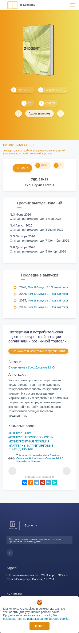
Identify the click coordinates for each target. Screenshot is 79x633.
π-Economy (27, 4)
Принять (39, 626)
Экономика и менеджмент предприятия (38, 351)
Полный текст (58, 287)
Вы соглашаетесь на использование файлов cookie (36, 617)
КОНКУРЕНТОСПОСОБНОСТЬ (31, 437)
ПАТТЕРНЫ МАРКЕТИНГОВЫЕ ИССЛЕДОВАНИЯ (31, 447)
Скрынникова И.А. (21, 367)
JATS (22, 168)
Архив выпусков (40, 113)
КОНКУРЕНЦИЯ (21, 433)
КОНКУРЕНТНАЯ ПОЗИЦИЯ (30, 441)
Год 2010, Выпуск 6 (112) (17, 144)
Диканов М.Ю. (46, 367)
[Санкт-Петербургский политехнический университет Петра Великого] (13, 529)
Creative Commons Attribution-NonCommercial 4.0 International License (39, 458)
